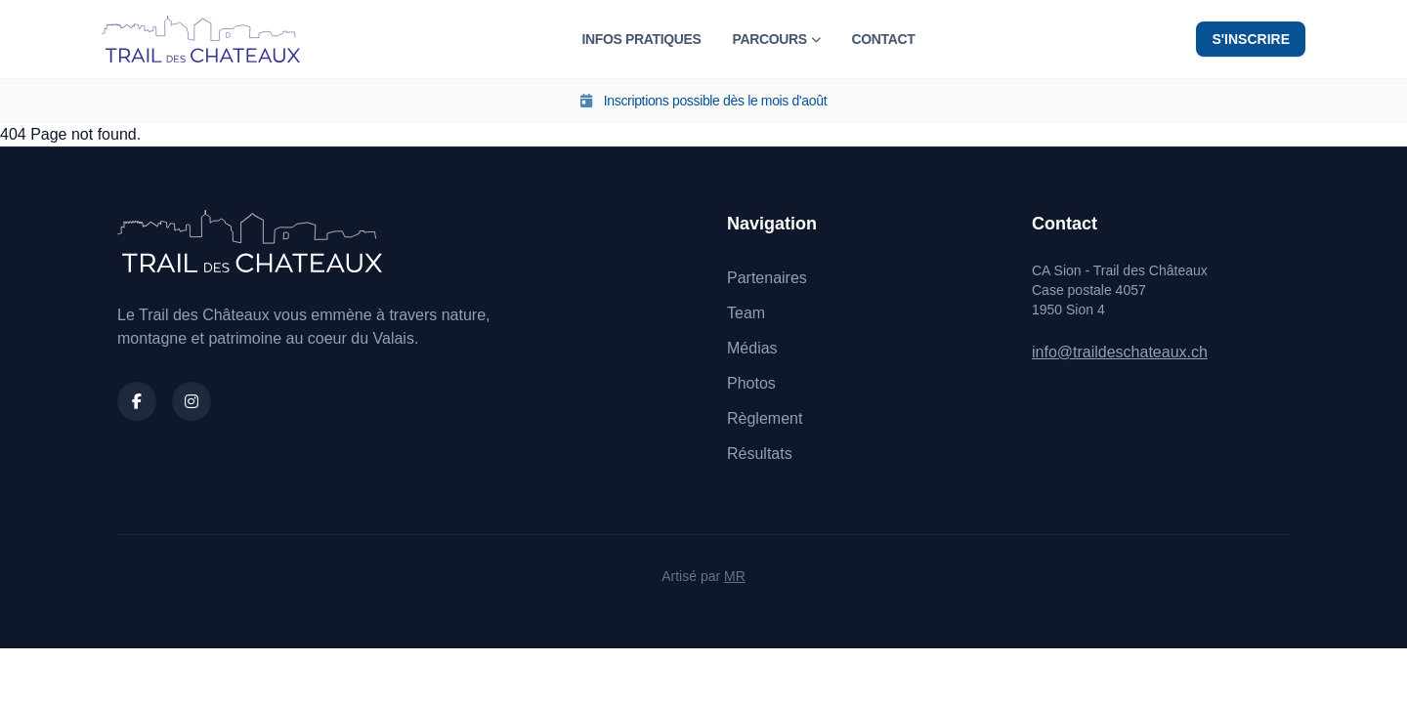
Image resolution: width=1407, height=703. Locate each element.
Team (746, 313)
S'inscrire (1251, 39)
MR (735, 576)
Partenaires (767, 277)
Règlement (764, 418)
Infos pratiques (641, 39)
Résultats (759, 453)
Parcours (776, 39)
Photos (751, 383)
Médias (752, 348)
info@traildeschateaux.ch (1120, 352)
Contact (883, 39)
